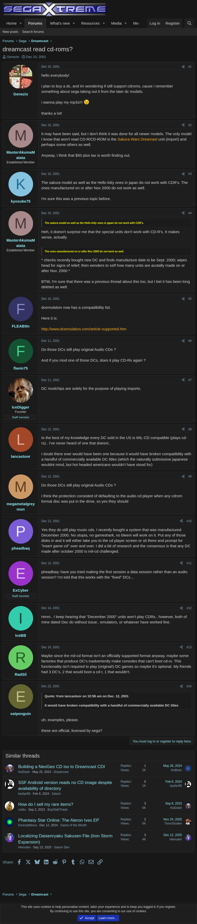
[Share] (183, 67)
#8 (190, 429)
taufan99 (24, 794)
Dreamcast (61, 772)
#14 (189, 686)
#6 (190, 341)
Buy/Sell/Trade (57, 809)
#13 (189, 647)
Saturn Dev (61, 847)
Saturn (56, 794)
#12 (189, 608)
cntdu (22, 809)
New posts (10, 32)
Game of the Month (73, 825)
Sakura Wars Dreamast (137, 139)
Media (116, 23)
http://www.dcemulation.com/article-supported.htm (83, 329)
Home (11, 23)
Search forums (33, 32)
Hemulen (24, 847)
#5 (190, 299)
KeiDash (24, 772)
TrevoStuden (173, 823)
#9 (190, 476)
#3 (190, 174)
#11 (189, 563)
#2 (190, 125)
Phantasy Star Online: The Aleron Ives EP (58, 820)
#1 (190, 66)
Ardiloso (176, 770)
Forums (35, 23)
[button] (20, 23)
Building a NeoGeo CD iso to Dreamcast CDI (61, 766)
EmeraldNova (27, 825)
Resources (90, 23)
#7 (190, 380)
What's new (60, 23)
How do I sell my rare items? (45, 804)
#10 (189, 521)
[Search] (189, 23)
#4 (190, 213)
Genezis (13, 57)
